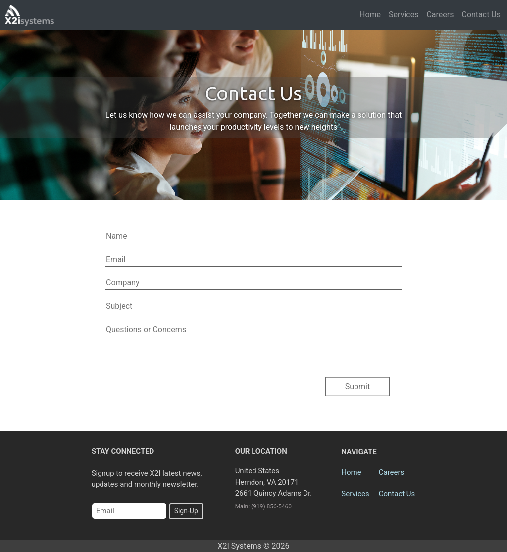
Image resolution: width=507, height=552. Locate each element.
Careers (440, 14)
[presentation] (185, 388)
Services (403, 14)
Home (370, 14)
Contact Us (481, 14)
